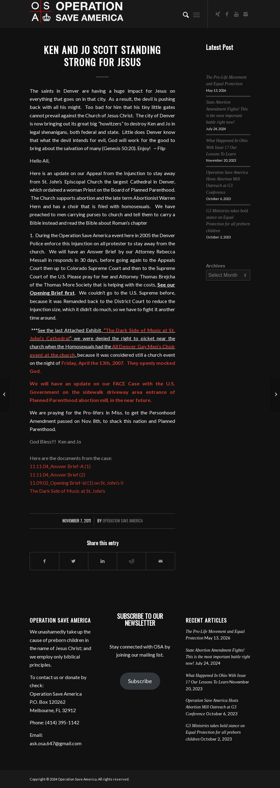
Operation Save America (123, 521)
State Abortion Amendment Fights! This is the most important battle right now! (218, 657)
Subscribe (140, 681)
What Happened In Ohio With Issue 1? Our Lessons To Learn (227, 147)
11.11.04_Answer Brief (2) (57, 474)
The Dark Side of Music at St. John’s (67, 491)
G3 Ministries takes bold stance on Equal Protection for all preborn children (215, 732)
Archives (215, 265)
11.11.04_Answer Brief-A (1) (60, 466)
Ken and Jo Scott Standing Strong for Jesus (102, 56)
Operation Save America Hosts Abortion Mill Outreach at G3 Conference (212, 707)
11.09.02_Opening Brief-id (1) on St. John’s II (77, 483)
